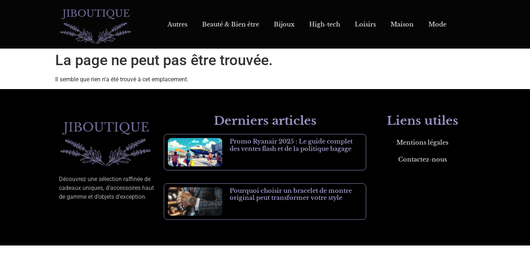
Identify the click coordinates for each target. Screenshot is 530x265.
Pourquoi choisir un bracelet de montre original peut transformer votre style (291, 194)
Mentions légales (422, 142)
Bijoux (284, 24)
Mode (437, 24)
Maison (402, 24)
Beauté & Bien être (230, 24)
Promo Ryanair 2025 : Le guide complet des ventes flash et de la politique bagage (291, 145)
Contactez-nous (422, 159)
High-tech (324, 24)
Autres (177, 24)
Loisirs (365, 24)
